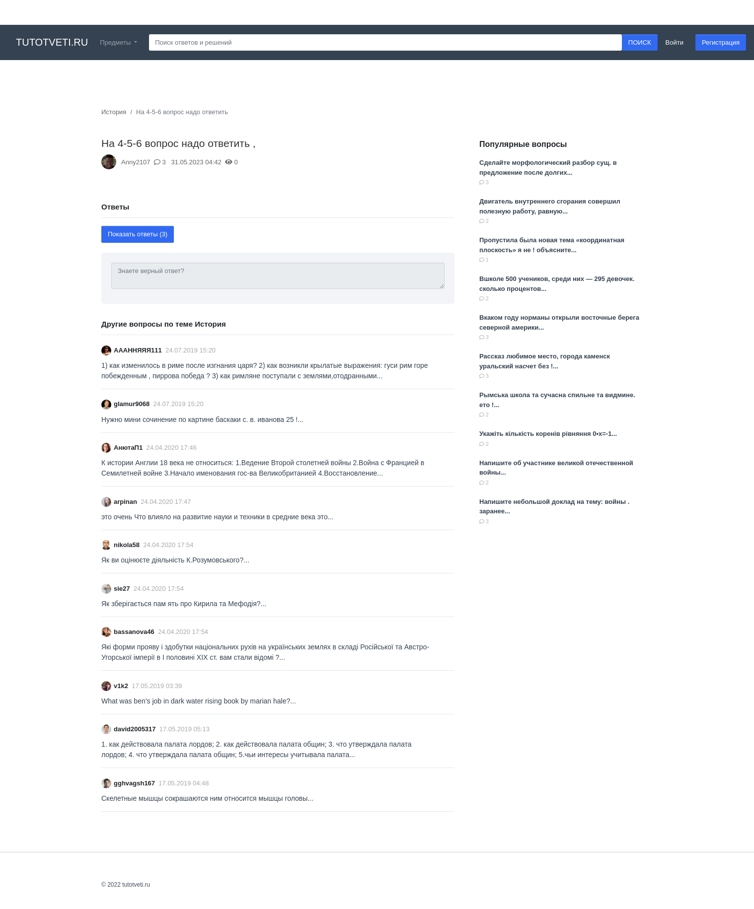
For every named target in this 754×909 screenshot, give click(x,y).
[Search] (385, 42)
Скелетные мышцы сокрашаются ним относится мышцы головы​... (207, 798)
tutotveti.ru (52, 42)
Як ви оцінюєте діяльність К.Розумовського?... (175, 560)
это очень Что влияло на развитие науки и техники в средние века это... (217, 517)
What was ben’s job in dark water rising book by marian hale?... (198, 701)
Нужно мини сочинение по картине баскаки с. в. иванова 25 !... (202, 419)
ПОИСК (639, 42)
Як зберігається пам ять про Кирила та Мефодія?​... (183, 604)
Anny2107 (136, 162)
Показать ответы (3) (137, 234)
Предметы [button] (116, 42)
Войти (674, 42)
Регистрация (721, 42)
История (113, 112)
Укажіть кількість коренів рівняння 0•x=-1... (548, 433)
